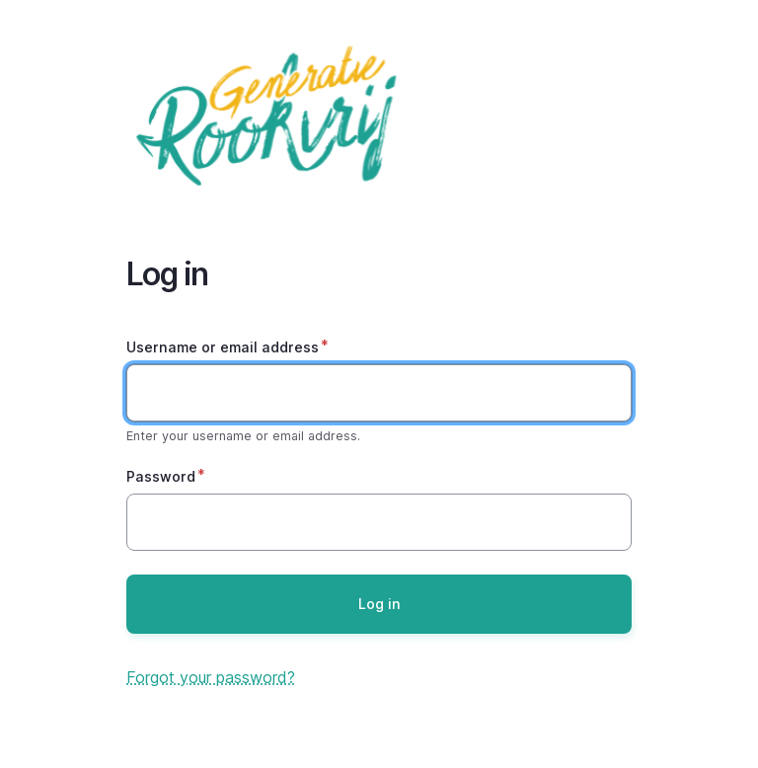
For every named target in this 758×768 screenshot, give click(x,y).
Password (160, 476)
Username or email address (222, 347)
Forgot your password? (210, 677)
